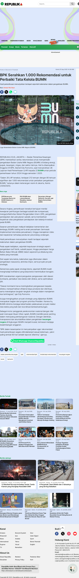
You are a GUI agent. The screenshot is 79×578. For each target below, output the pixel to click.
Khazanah (3, 536)
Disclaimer (3, 560)
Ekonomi (8, 70)
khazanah (37, 41)
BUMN (41, 170)
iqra (46, 41)
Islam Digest (34, 536)
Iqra (16, 536)
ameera (4, 41)
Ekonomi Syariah (17, 41)
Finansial (4, 47)
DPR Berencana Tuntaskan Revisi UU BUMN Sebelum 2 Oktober (8, 199)
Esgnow (2, 544)
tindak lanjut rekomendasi (48, 354)
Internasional (4, 541)
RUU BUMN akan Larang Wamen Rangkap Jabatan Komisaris (26, 199)
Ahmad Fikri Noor (9, 88)
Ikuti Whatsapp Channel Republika (27, 341)
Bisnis (17, 47)
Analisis (17, 539)
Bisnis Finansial (35, 541)
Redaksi (17, 557)
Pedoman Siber (35, 557)
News (53, 40)
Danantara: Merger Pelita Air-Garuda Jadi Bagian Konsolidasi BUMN (45, 199)
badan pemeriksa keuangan (9, 354)
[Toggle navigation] (2, 3)
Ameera (2, 533)
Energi (11, 47)
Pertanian (24, 47)
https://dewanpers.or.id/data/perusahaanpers (16, 571)
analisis (61, 41)
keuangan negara (64, 354)
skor (28, 41)
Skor (31, 533)
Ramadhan (18, 547)
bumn (2, 359)
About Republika (5, 557)
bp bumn (10, 359)
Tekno (17, 541)
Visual (17, 544)
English (32, 544)
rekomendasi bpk (31, 354)
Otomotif (33, 47)
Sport (32, 539)
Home (2, 70)
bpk (22, 354)
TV (1, 547)
